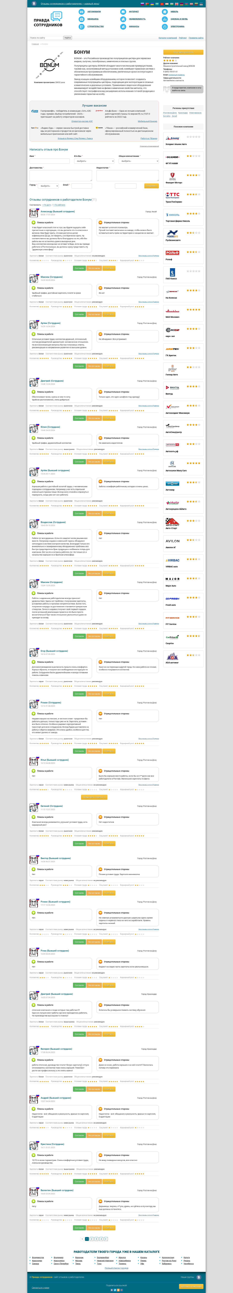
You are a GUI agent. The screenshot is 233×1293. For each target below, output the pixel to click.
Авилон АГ (183, 543)
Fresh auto (183, 601)
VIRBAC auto (183, 563)
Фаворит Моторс (183, 179)
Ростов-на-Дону (170, 113)
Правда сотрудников (42, 1277)
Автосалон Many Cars (183, 467)
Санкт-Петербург (61, 1263)
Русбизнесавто (183, 236)
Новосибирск (125, 1261)
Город (31, 185)
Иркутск (122, 1257)
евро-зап (183, 332)
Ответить (109, 268)
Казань (143, 1257)
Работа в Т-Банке (149, 138)
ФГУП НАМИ (183, 160)
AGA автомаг (183, 659)
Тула (99, 1263)
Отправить (151, 186)
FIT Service (183, 620)
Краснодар (183, 113)
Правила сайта (196, 38)
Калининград (168, 1257)
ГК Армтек (183, 351)
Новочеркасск (195, 113)
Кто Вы (77, 156)
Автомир (183, 486)
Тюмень (122, 1263)
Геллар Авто (183, 371)
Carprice (183, 639)
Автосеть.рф (183, 447)
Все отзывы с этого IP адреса (149, 255)
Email (65, 185)
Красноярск (59, 1261)
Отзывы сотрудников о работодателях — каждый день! (70, 3)
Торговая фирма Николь (183, 217)
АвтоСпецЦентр (183, 428)
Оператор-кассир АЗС (82, 121)
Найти (68, 38)
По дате (46, 205)
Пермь (143, 1261)
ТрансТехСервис (183, 198)
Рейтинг (183, 38)
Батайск (166, 116)
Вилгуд (183, 390)
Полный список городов (116, 1268)
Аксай (174, 116)
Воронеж (79, 1257)
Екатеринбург (103, 1257)
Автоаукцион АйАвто (183, 505)
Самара (35, 1263)
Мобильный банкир (147, 121)
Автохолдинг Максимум (183, 409)
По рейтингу (59, 205)
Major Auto (183, 582)
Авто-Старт (183, 524)
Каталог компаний (168, 38)
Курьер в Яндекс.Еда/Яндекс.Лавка (75, 138)
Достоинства (36, 168)
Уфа (142, 1263)
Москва (78, 1261)
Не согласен (94, 268)
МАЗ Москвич (183, 313)
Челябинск (189, 1263)
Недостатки (102, 168)
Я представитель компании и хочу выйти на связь (186, 89)
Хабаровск (166, 1263)
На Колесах (183, 294)
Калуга (187, 1257)
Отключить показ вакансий (149, 146)
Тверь (78, 1263)
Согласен (79, 268)
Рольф (183, 255)
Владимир (58, 1257)
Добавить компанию (191, 1286)
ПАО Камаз (183, 275)
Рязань (187, 1261)
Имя (32, 156)
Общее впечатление (129, 156)
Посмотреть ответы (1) (94, 797)
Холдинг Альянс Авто (183, 140)
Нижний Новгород (105, 1261)
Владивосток (38, 1257)
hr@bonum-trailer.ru (177, 75)
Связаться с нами (40, 1287)
